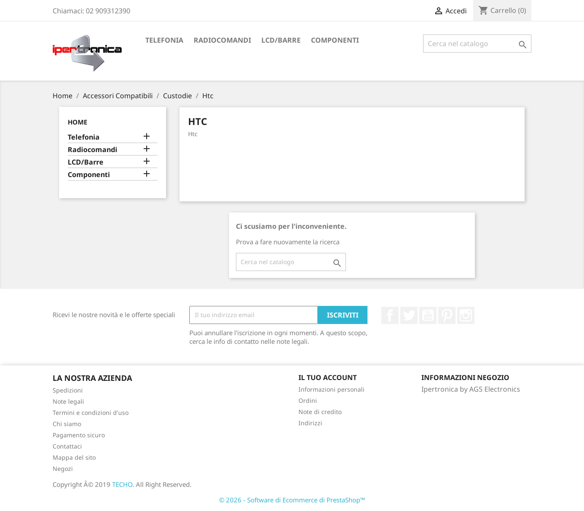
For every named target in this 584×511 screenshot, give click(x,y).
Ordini (307, 400)
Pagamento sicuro (79, 435)
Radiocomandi (222, 40)
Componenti (335, 40)
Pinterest (446, 315)
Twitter (409, 315)
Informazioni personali (331, 389)
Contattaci (67, 446)
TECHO (122, 484)
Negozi (63, 468)
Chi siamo (67, 424)
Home (77, 122)
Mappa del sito (74, 457)
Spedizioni (68, 390)
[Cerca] (477, 43)
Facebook (390, 315)
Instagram (465, 315)
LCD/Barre (281, 40)
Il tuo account (327, 377)
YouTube (427, 315)
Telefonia (164, 40)
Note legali (68, 401)
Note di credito (320, 412)
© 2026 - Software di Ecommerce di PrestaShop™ (292, 499)
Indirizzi (310, 423)
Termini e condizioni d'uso (91, 412)
